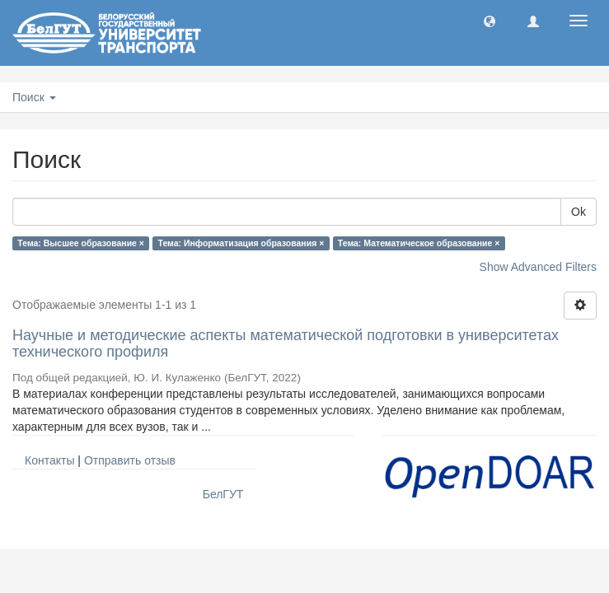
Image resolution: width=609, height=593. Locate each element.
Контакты (49, 460)
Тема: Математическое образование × (419, 243)
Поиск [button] (34, 97)
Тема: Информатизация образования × (241, 243)
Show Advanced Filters (538, 266)
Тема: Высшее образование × (80, 243)
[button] (489, 21)
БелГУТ (223, 494)
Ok (578, 211)
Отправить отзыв (130, 460)
